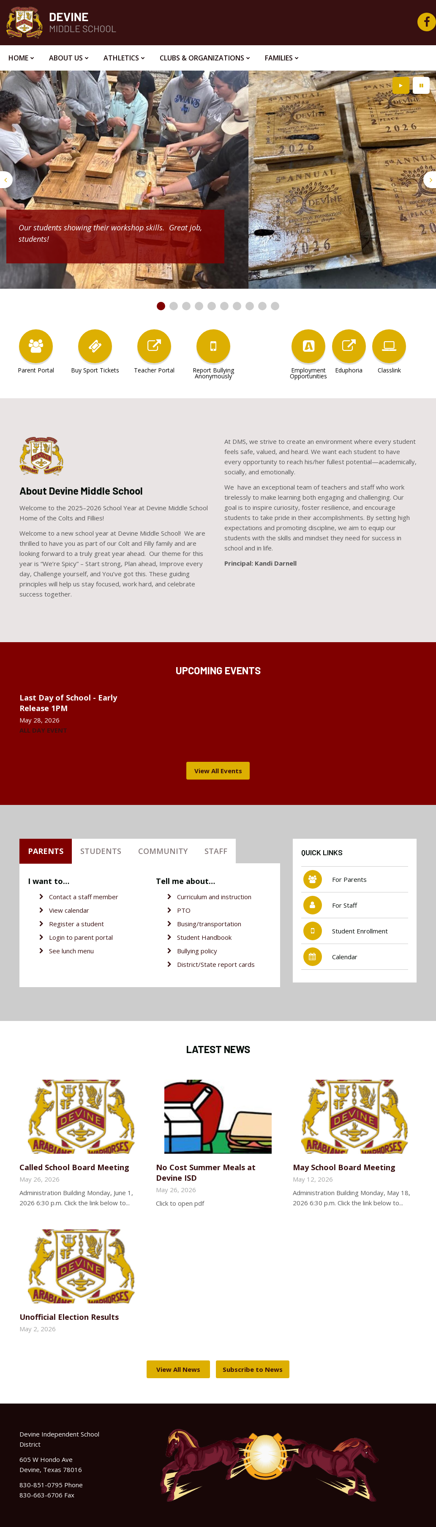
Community (163, 851)
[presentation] (6, 179)
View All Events (218, 770)
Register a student (76, 923)
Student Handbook (204, 937)
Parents (45, 851)
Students (100, 851)
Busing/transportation (209, 923)
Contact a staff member (83, 896)
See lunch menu (71, 951)
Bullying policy (197, 951)
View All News (178, 1369)
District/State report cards (216, 964)
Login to (61, 937)
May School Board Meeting (344, 1167)
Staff (215, 851)
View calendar (69, 910)
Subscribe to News (253, 1369)
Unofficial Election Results (69, 1317)
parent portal (93, 937)
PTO (184, 910)
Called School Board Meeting (74, 1167)
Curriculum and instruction (214, 896)
